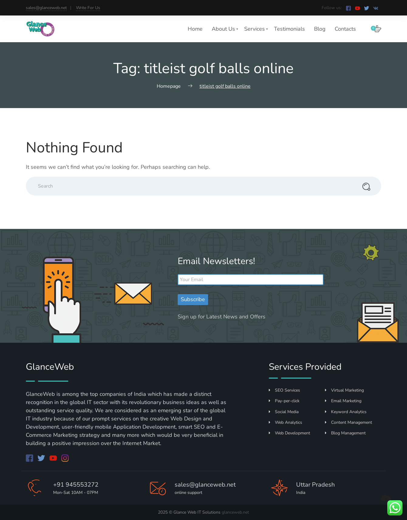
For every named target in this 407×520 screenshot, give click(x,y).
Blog (320, 29)
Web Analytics (285, 422)
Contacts (345, 29)
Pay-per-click (284, 401)
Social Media (284, 412)
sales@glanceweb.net (46, 8)
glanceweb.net (235, 512)
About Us (223, 29)
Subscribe (193, 299)
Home (195, 29)
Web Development (289, 433)
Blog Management (345, 433)
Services (254, 29)
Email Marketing (343, 401)
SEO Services (284, 390)
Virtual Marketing (344, 390)
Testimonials (289, 29)
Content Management (348, 422)
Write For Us (88, 8)
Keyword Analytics (346, 412)
